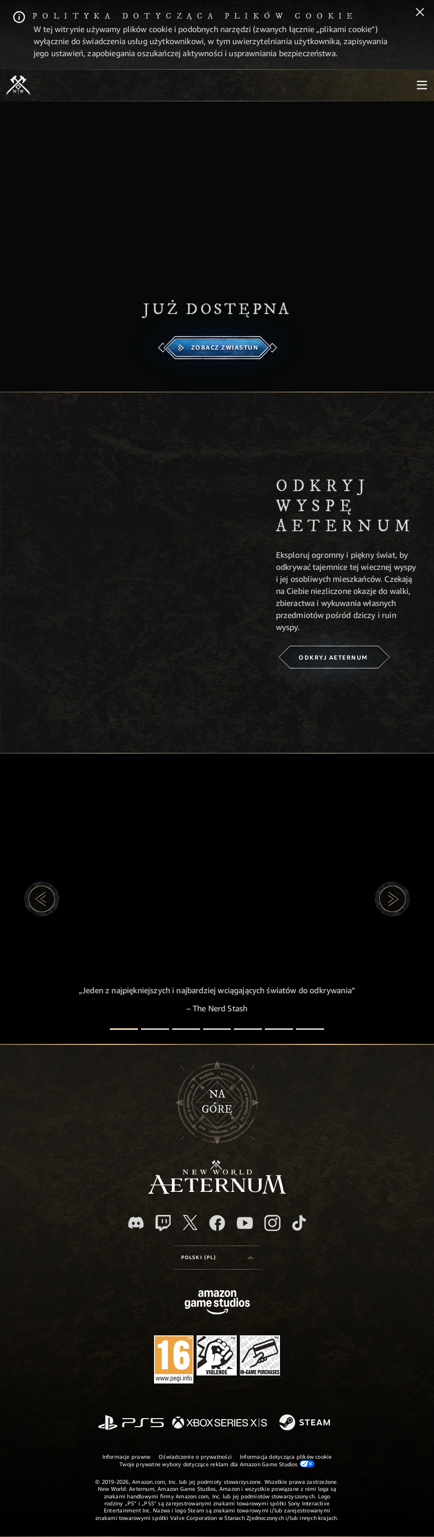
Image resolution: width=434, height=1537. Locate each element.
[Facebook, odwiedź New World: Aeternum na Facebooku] (217, 1223)
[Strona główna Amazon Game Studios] (217, 1303)
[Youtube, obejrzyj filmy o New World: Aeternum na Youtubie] (245, 1223)
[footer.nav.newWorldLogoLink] (217, 1191)
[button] (41, 898)
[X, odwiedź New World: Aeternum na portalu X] (190, 1222)
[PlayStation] (131, 1423)
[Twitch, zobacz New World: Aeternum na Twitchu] (163, 1223)
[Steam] (306, 1423)
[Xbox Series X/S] (219, 1423)
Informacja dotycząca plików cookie (286, 1456)
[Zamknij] (420, 13)
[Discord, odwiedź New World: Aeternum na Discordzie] (136, 1222)
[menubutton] (422, 85)
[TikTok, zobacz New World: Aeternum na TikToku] (299, 1223)
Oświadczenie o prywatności (195, 1456)
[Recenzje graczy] (279, 1029)
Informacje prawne (126, 1456)
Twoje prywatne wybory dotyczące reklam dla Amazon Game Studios (217, 1463)
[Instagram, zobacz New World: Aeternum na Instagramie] (272, 1223)
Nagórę (217, 1102)
